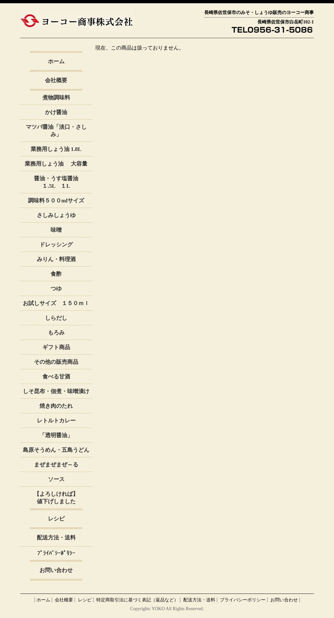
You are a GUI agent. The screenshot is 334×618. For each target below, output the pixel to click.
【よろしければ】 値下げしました (63, 498)
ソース (56, 479)
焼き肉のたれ (56, 406)
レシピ (56, 519)
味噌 (56, 230)
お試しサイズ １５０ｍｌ (56, 303)
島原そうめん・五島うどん (56, 450)
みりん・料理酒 (56, 259)
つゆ (56, 289)
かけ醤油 (59, 112)
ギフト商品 (56, 347)
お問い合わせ (56, 570)
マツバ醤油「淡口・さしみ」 (56, 131)
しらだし (56, 318)
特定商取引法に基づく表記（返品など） (137, 599)
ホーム (56, 61)
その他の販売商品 (56, 362)
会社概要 (56, 80)
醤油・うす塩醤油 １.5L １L (63, 182)
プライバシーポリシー (243, 599)
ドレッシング (56, 245)
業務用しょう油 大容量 (56, 164)
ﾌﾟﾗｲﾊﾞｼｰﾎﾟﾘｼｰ (56, 553)
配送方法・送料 (56, 538)
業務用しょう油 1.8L (56, 149)
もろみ (56, 333)
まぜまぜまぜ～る (56, 465)
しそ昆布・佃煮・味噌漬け (56, 391)
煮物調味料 (56, 98)
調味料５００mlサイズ (56, 201)
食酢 (56, 274)
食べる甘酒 (56, 377)
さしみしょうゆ (56, 215)
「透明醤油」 (56, 435)
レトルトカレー (56, 421)
